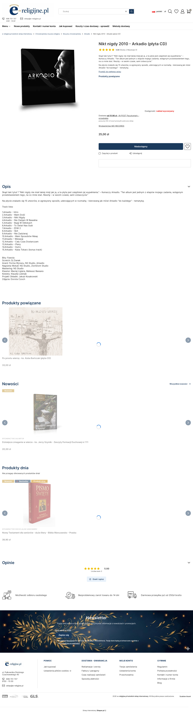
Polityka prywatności (167, 670)
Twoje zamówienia (128, 666)
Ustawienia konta (127, 670)
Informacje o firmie (166, 679)
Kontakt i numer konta (167, 674)
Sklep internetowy (93, 710)
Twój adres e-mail (63, 630)
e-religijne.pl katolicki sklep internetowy (17, 34)
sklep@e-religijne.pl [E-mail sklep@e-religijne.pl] (32, 19)
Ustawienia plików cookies (56, 670)
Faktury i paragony (90, 670)
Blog (159, 683)
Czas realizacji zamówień (93, 674)
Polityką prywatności (71, 643)
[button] (131, 11)
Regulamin (70, 641)
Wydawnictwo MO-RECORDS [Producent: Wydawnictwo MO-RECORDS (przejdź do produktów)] (111, 126)
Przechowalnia (126, 674)
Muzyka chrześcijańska (72, 34)
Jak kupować (50, 666)
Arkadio (87, 34)
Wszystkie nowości (180, 384)
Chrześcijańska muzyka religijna (47, 34)
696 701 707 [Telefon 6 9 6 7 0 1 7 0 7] (11, 19)
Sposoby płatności (90, 679)
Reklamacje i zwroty (91, 666)
